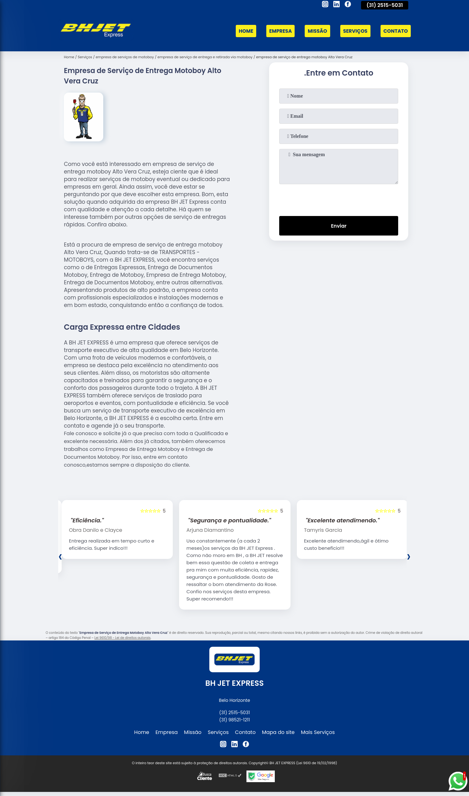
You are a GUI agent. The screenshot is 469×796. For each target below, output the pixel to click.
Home (242, 31)
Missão (315, 31)
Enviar (339, 226)
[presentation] (339, 198)
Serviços (353, 31)
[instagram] (325, 5)
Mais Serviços (318, 732)
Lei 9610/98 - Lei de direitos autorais (122, 637)
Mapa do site (278, 732)
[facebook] (348, 5)
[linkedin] (336, 5)
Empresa (277, 31)
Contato (395, 31)
